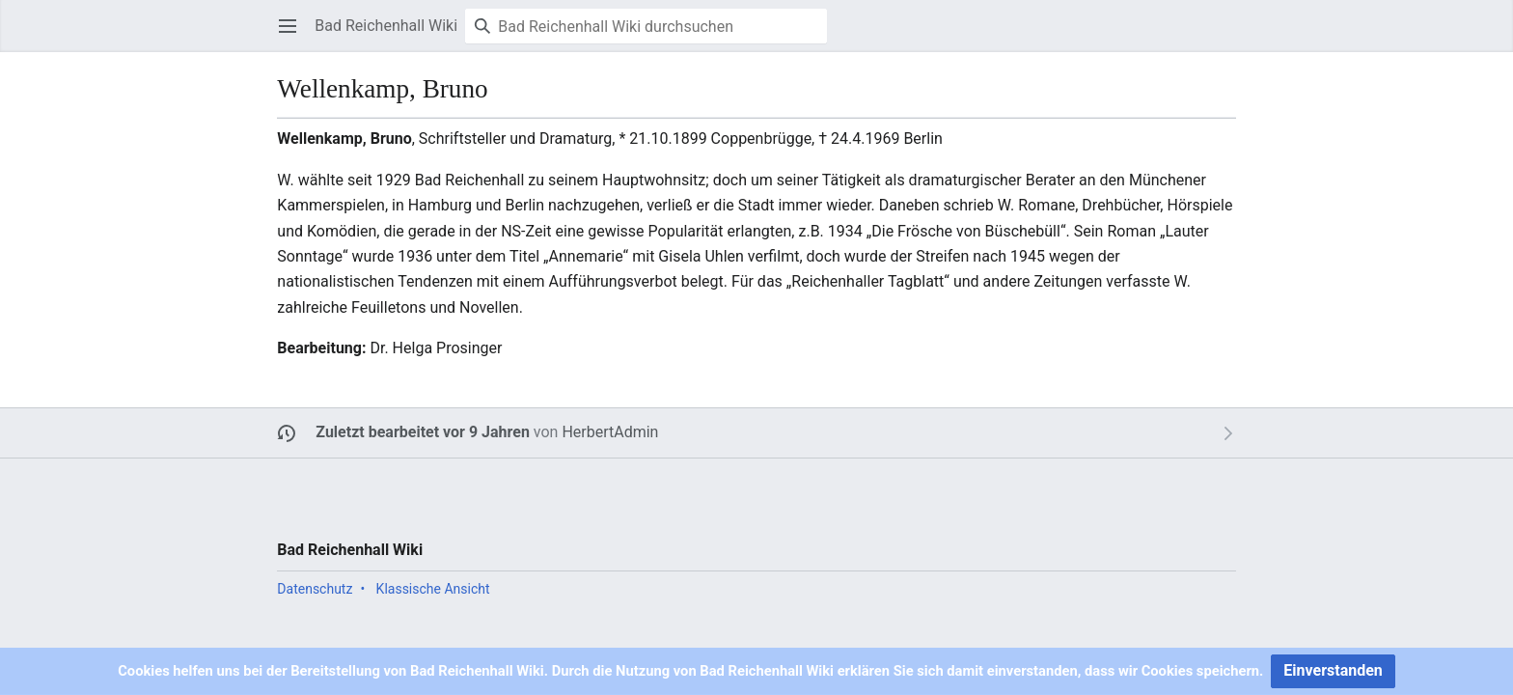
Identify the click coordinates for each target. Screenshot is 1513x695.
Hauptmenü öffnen (294, 35)
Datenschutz (314, 589)
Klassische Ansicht (433, 589)
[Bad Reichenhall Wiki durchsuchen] (646, 26)
